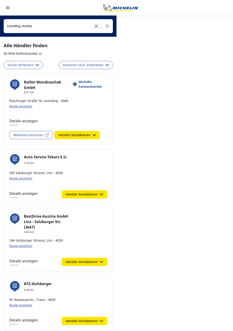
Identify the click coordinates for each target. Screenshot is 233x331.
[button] (96, 26)
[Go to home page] (120, 8)
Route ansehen (20, 106)
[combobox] (58, 26)
